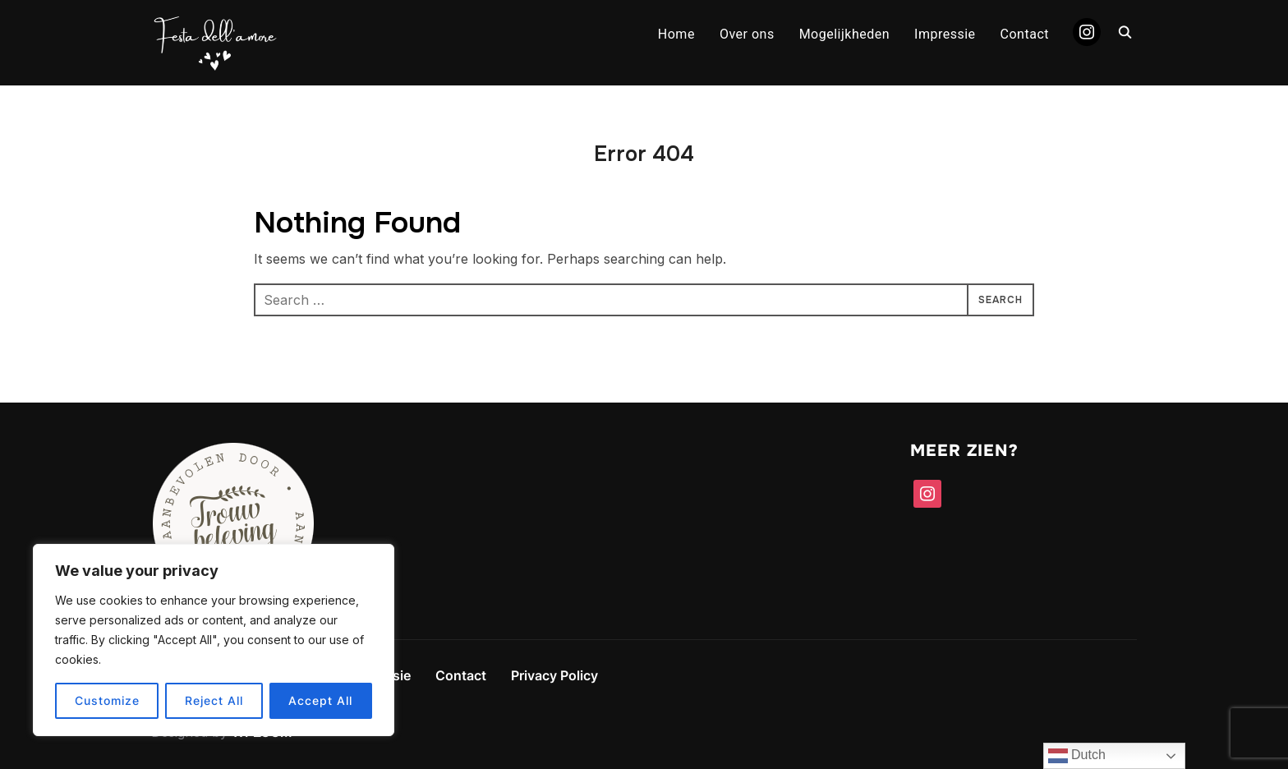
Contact (1024, 34)
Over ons (747, 34)
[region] (213, 640)
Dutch (1077, 756)
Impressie (945, 34)
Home (676, 34)
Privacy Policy (554, 675)
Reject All (214, 700)
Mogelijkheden (844, 34)
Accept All (320, 700)
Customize (107, 700)
